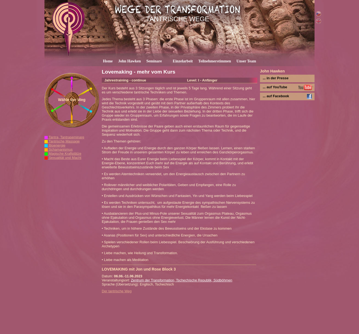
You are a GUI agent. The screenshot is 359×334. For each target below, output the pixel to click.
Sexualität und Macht (62, 158)
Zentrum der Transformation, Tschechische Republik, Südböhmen (181, 280)
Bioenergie (54, 145)
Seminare (154, 61)
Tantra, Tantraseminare (64, 137)
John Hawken (129, 61)
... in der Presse (276, 78)
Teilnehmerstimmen (214, 61)
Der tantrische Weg (116, 291)
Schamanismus (58, 149)
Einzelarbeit (183, 61)
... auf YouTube (275, 87)
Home (108, 61)
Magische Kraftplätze (62, 153)
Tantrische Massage (62, 141)
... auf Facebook (276, 96)
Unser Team (246, 61)
